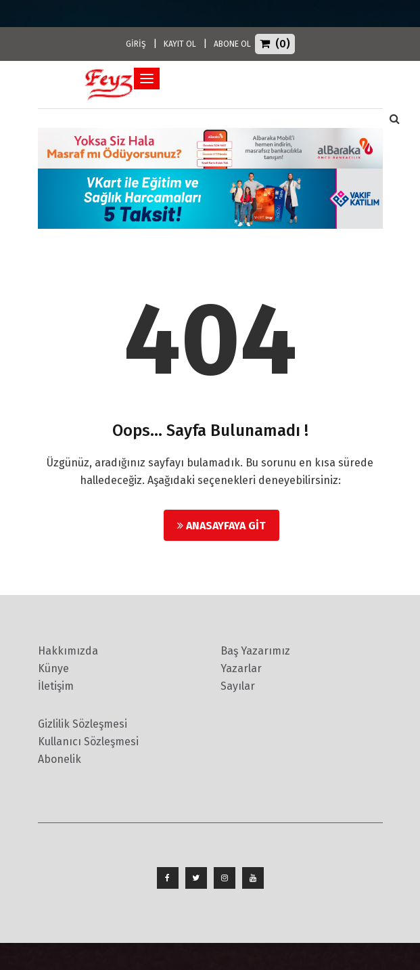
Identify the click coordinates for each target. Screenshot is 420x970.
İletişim (56, 686)
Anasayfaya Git (221, 525)
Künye (53, 668)
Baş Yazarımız (255, 650)
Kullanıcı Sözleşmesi (88, 741)
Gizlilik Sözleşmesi (82, 724)
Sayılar (237, 686)
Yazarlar (241, 668)
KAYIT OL (180, 44)
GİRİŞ (136, 44)
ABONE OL (232, 44)
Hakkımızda (68, 650)
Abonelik (59, 759)
